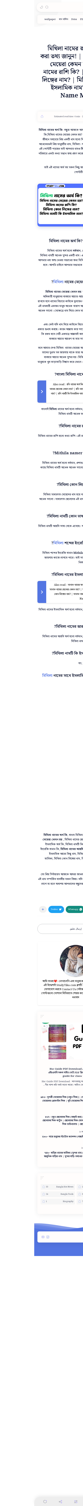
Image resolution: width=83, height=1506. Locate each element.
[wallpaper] (16, 19)
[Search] (12, 7)
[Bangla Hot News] (23, 1348)
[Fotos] (40, 19)
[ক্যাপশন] (51, 1293)
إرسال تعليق (41, 1039)
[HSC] (54, 1225)
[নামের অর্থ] (73, 1010)
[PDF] (48, 19)
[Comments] (10, 1501)
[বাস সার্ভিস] (29, 19)
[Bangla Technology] (59, 1355)
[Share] (26, 1501)
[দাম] (61, 19)
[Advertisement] (41, 503)
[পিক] (55, 19)
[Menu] (41, 1501)
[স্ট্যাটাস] (59, 1293)
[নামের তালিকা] (55, 1309)
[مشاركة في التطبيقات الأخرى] (8, 1019)
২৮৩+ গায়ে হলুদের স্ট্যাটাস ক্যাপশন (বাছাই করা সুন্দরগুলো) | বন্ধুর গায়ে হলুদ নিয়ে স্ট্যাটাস (40, 1299)
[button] (7, 7)
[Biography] (23, 1363)
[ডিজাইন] (69, 19)
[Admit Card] (59, 1348)
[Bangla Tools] (23, 1355)
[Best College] (59, 1363)
